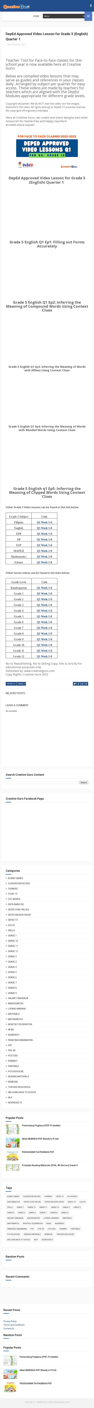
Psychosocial (16, 1073)
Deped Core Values (18, 911)
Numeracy (14, 1036)
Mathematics (15, 1021)
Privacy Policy (10, 1323)
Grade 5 (21, 686)
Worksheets (15, 1104)
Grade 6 (12, 979)
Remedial (13, 1083)
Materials (14, 1016)
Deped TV (11, 686)
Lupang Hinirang (17, 1010)
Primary (12, 1063)
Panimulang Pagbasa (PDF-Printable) (41, 1127)
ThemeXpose (41, 1404)
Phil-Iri (11, 1052)
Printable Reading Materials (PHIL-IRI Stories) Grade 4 (50, 1167)
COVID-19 (12, 895)
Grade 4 (12, 968)
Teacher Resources (19, 1089)
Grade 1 (12, 937)
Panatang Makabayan (20, 1042)
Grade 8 (12, 990)
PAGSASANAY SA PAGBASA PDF (38, 1154)
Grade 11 (13, 948)
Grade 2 (12, 958)
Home (7, 16)
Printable (13, 1068)
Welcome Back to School (22, 1094)
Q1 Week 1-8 (44, 525)
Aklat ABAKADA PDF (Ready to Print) (40, 1140)
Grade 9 (12, 995)
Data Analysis (16, 906)
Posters (13, 1057)
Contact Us (8, 1330)
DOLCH (11, 927)
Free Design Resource (59, 1404)
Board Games (15, 880)
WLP (10, 1099)
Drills (11, 932)
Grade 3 (12, 963)
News (11, 1031)
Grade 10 (13, 942)
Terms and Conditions (14, 1327)
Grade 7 (12, 984)
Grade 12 (13, 953)
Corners (13, 890)
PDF (10, 1047)
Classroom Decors (19, 885)
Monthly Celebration (20, 1026)
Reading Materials (18, 1078)
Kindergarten (15, 1005)
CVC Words (14, 901)
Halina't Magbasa (18, 1000)
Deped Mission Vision (19, 916)
